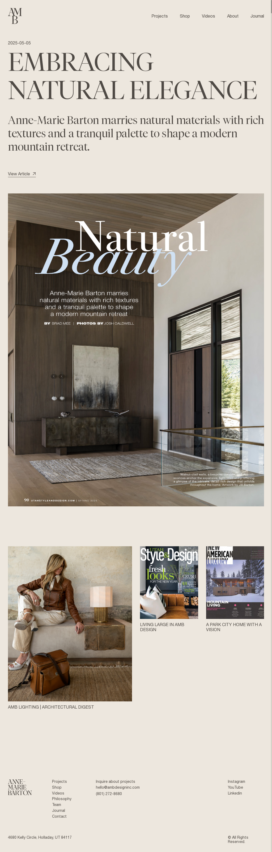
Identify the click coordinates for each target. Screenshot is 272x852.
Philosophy (61, 799)
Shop (57, 787)
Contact (59, 816)
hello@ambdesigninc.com (118, 787)
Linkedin (235, 793)
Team (56, 805)
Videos (58, 793)
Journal (58, 810)
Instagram (236, 781)
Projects (59, 781)
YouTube (235, 787)
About (233, 16)
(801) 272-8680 (109, 794)
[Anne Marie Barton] (20, 787)
